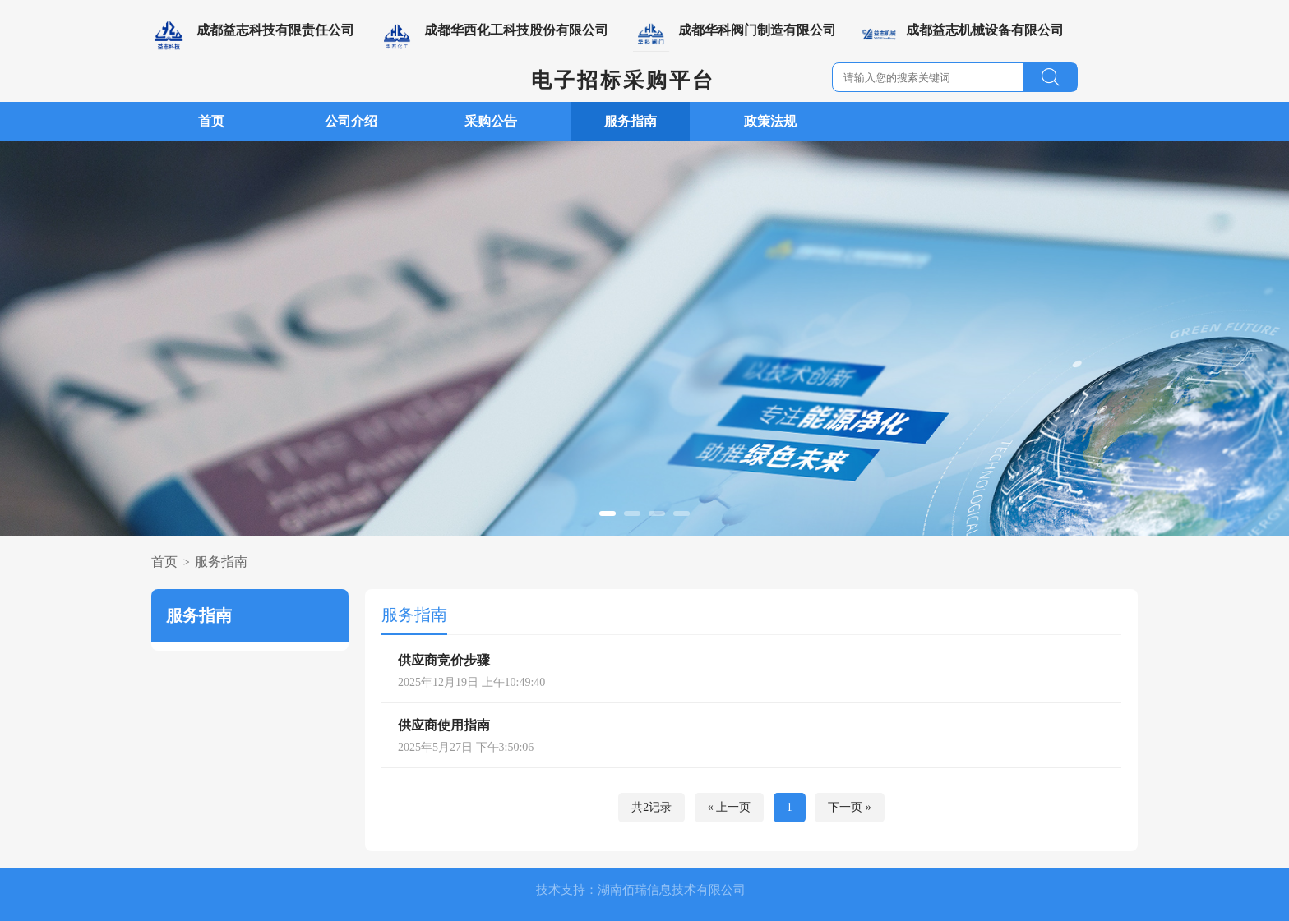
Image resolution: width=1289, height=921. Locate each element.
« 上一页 (729, 807)
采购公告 (490, 121)
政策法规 (770, 121)
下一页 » (849, 807)
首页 (211, 121)
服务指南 (630, 121)
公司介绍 (351, 121)
